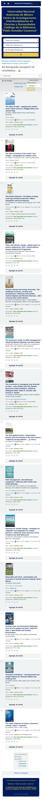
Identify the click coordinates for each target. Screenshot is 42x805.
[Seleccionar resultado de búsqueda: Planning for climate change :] (1, 515)
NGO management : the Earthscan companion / (20, 482)
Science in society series (15, 585)
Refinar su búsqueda (21, 773)
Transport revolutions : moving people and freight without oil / (22, 677)
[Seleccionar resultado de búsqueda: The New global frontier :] (1, 422)
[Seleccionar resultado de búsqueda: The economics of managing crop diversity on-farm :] (1, 371)
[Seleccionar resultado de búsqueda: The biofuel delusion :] (1, 183)
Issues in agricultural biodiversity (17, 399)
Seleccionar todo (20, 83)
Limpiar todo (18, 87)
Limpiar (35, 3)
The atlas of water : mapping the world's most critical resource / (21, 109)
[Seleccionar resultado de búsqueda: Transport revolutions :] (1, 661)
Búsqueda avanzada (9, 61)
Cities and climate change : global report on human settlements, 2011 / (22, 247)
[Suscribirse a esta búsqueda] (19, 71)
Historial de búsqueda (23, 3)
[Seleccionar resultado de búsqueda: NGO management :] (1, 466)
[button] (4, 3)
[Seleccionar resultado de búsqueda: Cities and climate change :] (1, 232)
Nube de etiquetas (23, 61)
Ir (21, 55)
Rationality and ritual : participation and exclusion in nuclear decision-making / (23, 579)
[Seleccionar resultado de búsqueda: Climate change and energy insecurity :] (1, 276)
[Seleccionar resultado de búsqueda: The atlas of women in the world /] (1, 140)
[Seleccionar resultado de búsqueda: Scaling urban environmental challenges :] (1, 613)
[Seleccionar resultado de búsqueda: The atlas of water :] (1, 93)
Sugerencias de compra (10, 63)
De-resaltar (7, 81)
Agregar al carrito (15, 135)
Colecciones (23, 63)
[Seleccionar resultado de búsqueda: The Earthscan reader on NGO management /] (1, 327)
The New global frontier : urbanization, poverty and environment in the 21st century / (23, 437)
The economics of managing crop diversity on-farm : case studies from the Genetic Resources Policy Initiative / (22, 388)
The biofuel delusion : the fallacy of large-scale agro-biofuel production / (21, 198)
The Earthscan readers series (17, 490)
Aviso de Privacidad (21, 794)
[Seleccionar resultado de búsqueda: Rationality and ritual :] (1, 564)
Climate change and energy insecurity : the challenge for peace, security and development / (23, 294)
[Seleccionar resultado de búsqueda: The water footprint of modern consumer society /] (1, 710)
